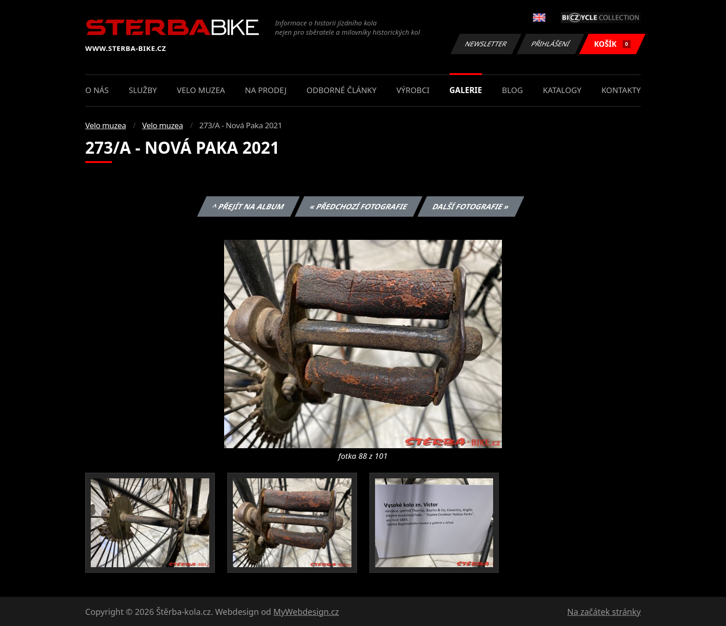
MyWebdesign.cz (306, 611)
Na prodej (266, 90)
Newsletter (485, 43)
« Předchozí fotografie (358, 206)
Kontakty (621, 90)
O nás (97, 90)
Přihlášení (550, 43)
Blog (512, 90)
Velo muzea (201, 90)
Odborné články (341, 90)
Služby (143, 90)
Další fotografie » (471, 206)
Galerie (466, 90)
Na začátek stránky (604, 611)
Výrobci (412, 90)
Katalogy (562, 90)
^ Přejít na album (248, 206)
